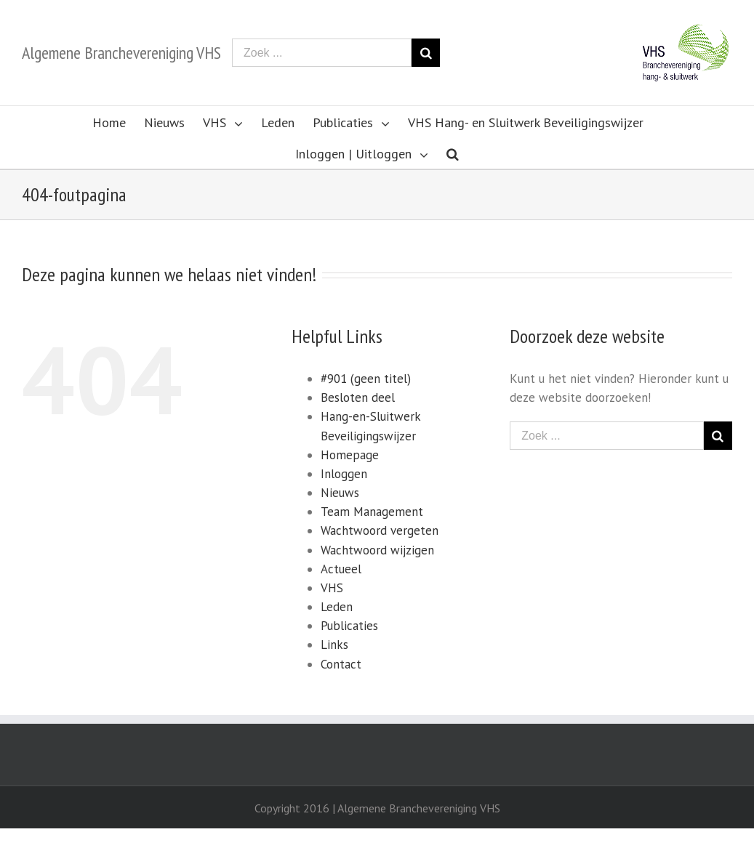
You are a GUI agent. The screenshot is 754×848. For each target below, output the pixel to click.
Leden (337, 607)
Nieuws (340, 493)
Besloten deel (358, 397)
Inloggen (344, 474)
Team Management (372, 512)
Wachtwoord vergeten (379, 530)
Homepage (350, 455)
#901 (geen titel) (366, 379)
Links (334, 645)
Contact (341, 664)
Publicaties (349, 626)
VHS (332, 588)
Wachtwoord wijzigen (377, 550)
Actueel (341, 569)
